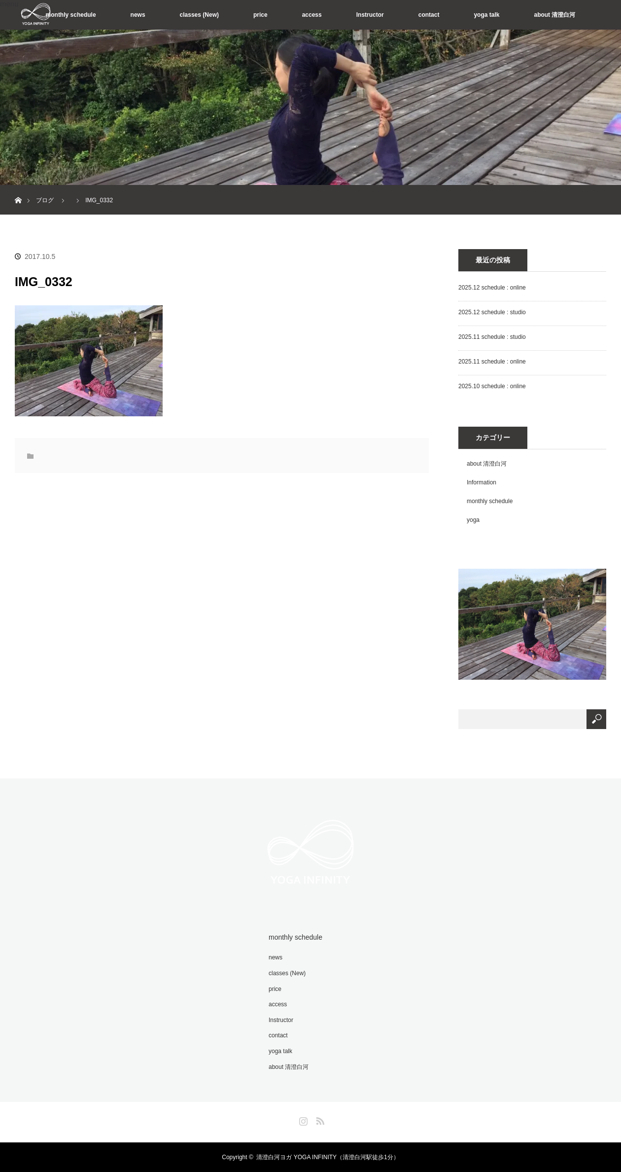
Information (481, 482)
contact (429, 14)
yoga (473, 519)
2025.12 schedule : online (492, 287)
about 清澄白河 (554, 14)
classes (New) (199, 14)
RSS (318, 1119)
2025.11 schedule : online (492, 361)
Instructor (370, 14)
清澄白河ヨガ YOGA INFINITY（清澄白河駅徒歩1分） (327, 1157)
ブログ (45, 200)
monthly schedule (71, 14)
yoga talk (486, 14)
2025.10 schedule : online (492, 386)
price (260, 14)
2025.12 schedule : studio (492, 312)
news (138, 14)
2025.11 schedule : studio (492, 336)
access (312, 14)
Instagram (302, 1119)
